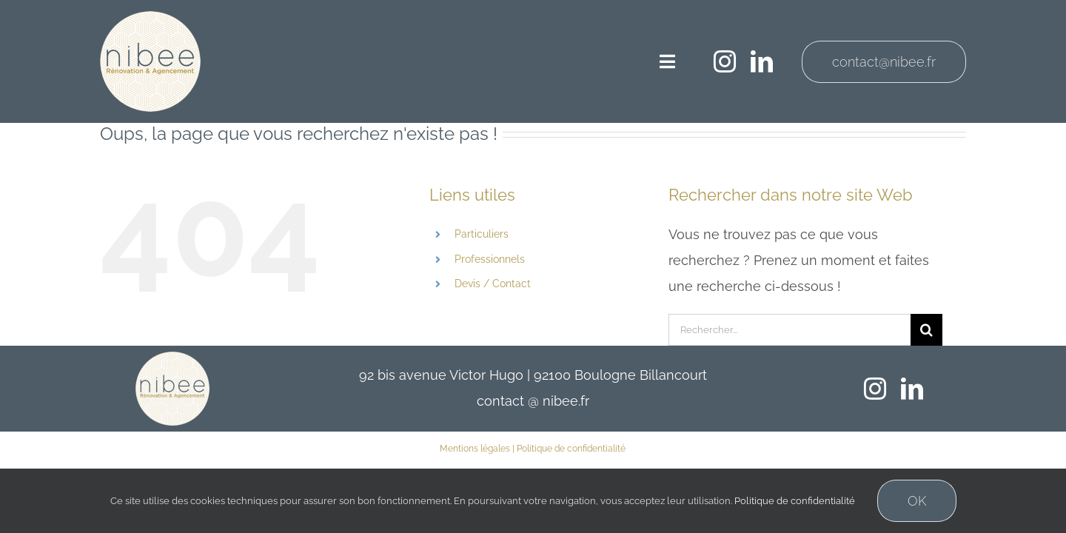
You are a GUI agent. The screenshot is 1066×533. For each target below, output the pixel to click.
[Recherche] (926, 330)
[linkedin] (762, 61)
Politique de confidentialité (571, 448)
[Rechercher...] (789, 330)
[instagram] (725, 61)
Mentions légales (475, 448)
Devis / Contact (493, 283)
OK (917, 501)
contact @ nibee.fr (533, 401)
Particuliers (482, 234)
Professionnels (490, 259)
